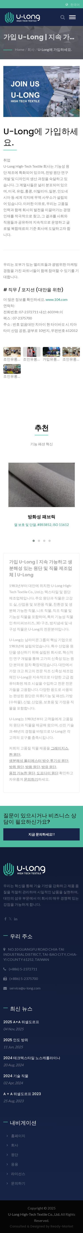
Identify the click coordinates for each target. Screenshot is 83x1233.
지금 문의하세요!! (41, 834)
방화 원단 (32, 767)
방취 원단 (16, 767)
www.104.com (57, 299)
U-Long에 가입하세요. (55, 49)
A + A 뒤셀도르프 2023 (22, 1093)
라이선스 (18, 1174)
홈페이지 (18, 1136)
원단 (14, 1154)
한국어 (75, 4)
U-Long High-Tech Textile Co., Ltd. (34, 1214)
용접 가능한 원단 (22, 773)
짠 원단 (14, 754)
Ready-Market (61, 1226)
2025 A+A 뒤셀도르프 (21, 1022)
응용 (14, 1164)
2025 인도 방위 (15, 1040)
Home (19, 49)
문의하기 (31, 779)
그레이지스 (59, 748)
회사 (31, 49)
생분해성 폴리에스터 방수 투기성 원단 (38, 760)
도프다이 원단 (47, 773)
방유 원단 (48, 767)
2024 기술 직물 (15, 1075)
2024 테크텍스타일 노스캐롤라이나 (31, 1058)
